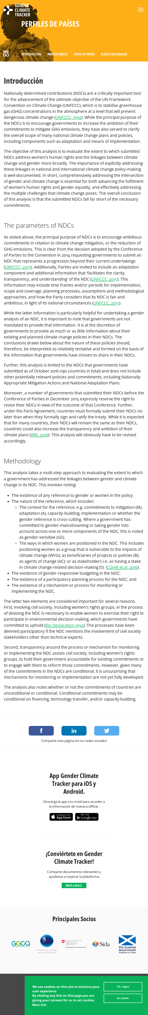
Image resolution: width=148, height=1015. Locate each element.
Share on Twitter (106, 731)
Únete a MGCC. (74, 885)
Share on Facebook (41, 731)
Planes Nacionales (114, 54)
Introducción (31, 54)
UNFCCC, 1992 (68, 117)
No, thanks (123, 998)
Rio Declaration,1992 (64, 625)
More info (39, 1005)
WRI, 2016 (39, 434)
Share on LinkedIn (74, 731)
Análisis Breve (57, 54)
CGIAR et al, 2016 (122, 567)
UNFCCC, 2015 (18, 267)
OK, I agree (123, 987)
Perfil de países (84, 54)
